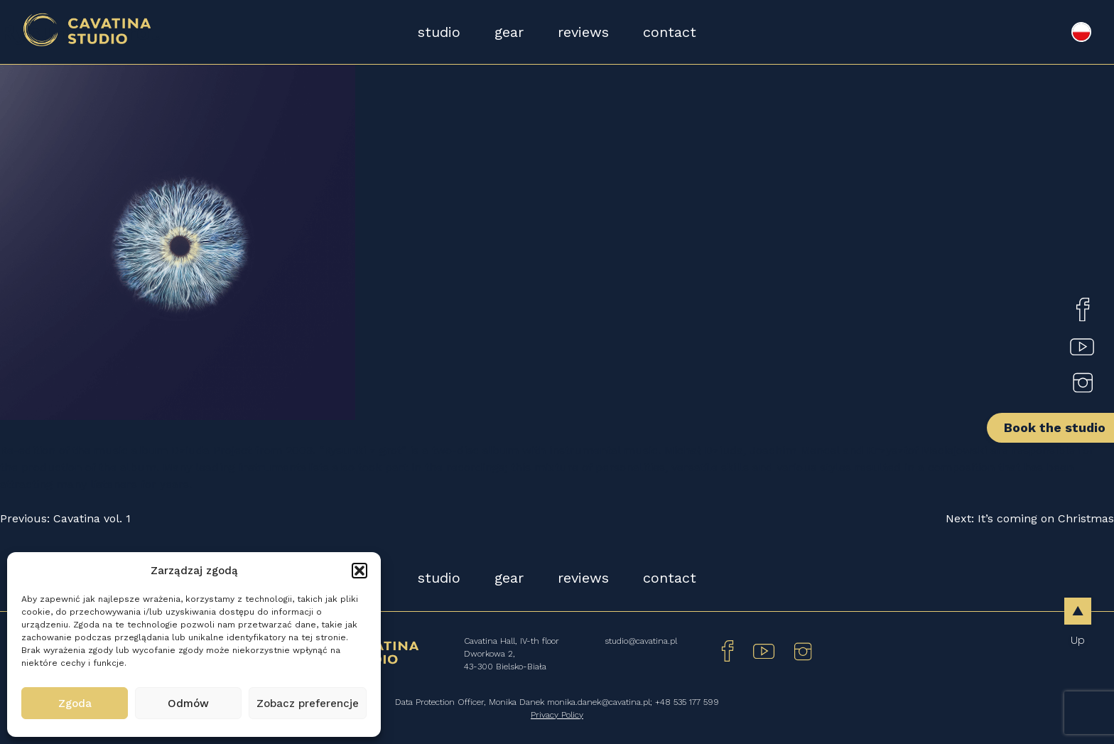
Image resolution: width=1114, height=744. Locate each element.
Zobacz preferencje (307, 703)
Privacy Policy (557, 715)
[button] (359, 571)
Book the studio (1054, 427)
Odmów (188, 703)
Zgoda (75, 703)
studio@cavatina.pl (641, 641)
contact (669, 32)
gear (509, 32)
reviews (583, 32)
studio (439, 32)
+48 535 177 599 (687, 702)
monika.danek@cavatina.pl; (601, 702)
